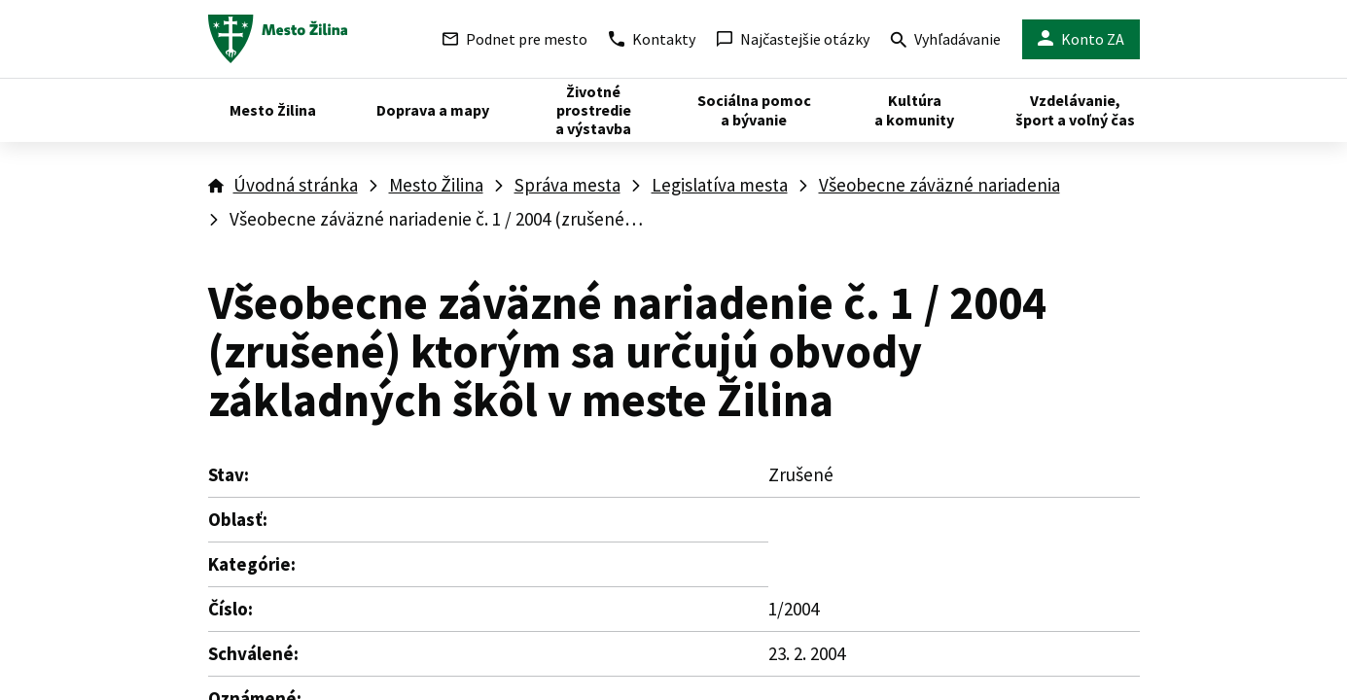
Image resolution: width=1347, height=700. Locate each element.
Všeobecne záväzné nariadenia (939, 184)
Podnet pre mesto (515, 39)
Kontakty (652, 39)
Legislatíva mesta (720, 184)
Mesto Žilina (436, 184)
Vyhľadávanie (946, 41)
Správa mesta (567, 184)
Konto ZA (1081, 39)
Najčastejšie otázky (793, 39)
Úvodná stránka (295, 184)
